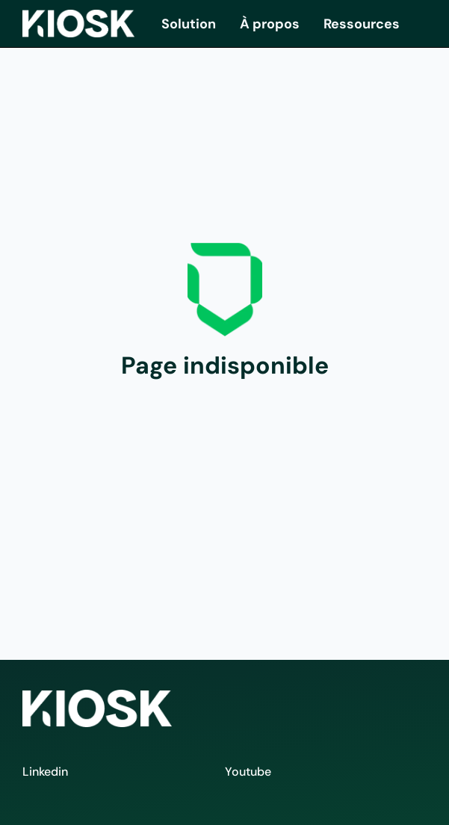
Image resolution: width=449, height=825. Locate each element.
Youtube (248, 771)
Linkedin (45, 771)
